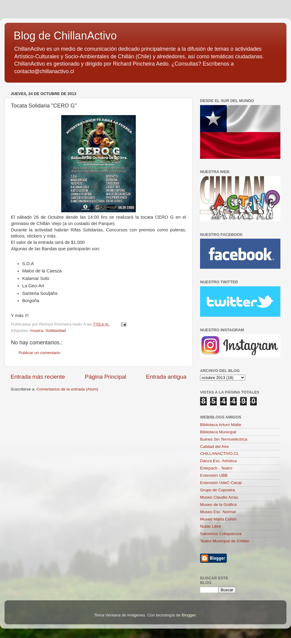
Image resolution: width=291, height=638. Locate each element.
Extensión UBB (214, 475)
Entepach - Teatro (216, 468)
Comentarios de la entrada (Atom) (67, 389)
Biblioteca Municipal (218, 432)
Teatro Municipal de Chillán (224, 541)
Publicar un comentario (39, 352)
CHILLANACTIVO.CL (219, 453)
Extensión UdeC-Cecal (221, 482)
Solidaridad (55, 330)
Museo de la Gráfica (218, 504)
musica (36, 330)
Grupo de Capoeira (217, 490)
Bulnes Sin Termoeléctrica (223, 439)
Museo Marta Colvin (218, 519)
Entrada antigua (166, 377)
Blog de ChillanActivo (65, 35)
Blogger (189, 615)
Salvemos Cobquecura (221, 533)
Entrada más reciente (38, 377)
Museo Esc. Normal (218, 512)
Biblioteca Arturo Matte (220, 424)
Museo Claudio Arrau (219, 497)
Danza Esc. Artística (218, 461)
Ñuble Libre (210, 526)
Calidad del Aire (214, 446)
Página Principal (105, 377)
